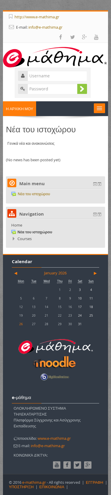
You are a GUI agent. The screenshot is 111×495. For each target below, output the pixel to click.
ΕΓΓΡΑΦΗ (94, 482)
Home (16, 225)
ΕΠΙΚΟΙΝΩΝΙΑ (51, 486)
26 (21, 324)
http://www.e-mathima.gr (37, 16)
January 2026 (55, 273)
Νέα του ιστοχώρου (30, 193)
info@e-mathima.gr (45, 27)
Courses (24, 238)
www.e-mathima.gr (54, 438)
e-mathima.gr (34, 482)
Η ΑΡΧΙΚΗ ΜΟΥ (19, 108)
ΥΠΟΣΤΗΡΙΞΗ (21, 486)
